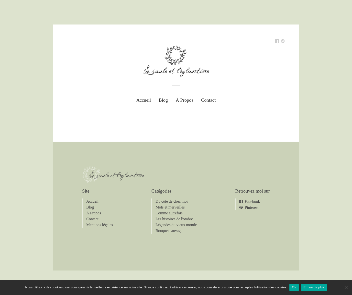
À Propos (184, 100)
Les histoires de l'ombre (174, 219)
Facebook (252, 201)
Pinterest (251, 207)
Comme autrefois (169, 213)
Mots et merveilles (170, 207)
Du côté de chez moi (171, 201)
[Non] (345, 287)
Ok (294, 287)
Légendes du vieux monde (176, 225)
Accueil (143, 100)
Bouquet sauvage (168, 231)
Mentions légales (99, 225)
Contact (208, 100)
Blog (163, 100)
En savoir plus (314, 287)
